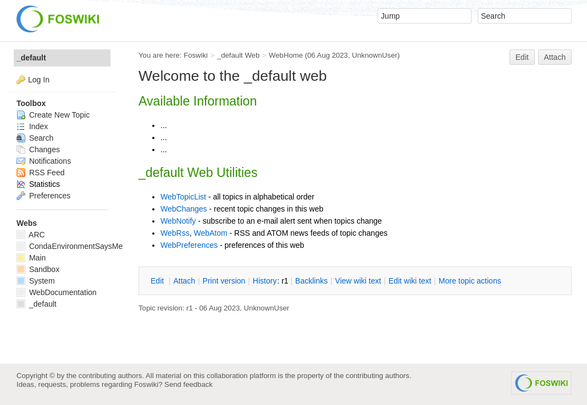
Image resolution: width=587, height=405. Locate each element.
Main (31, 257)
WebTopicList (183, 196)
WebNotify (178, 221)
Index (32, 126)
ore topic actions (470, 280)
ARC (30, 234)
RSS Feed (40, 172)
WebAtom (210, 233)
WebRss (175, 233)
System (35, 280)
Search (34, 138)
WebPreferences (189, 245)
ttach (184, 280)
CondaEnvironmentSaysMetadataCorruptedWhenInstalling (122, 246)
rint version (224, 280)
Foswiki (196, 55)
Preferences (43, 195)
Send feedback (188, 384)
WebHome (286, 55)
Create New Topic (53, 114)
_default (31, 57)
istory (265, 280)
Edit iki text (410, 280)
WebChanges (183, 208)
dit (158, 280)
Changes (38, 149)
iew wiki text (358, 280)
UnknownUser (374, 55)
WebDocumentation (56, 292)
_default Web (238, 55)
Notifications (43, 161)
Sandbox (37, 269)
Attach (555, 57)
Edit (522, 57)
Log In (38, 79)
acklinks (311, 280)
